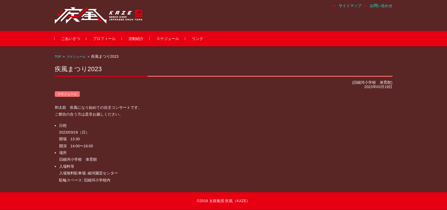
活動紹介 (136, 38)
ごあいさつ (70, 38)
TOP (58, 56)
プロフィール (104, 38)
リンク (197, 38)
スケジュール (167, 38)
